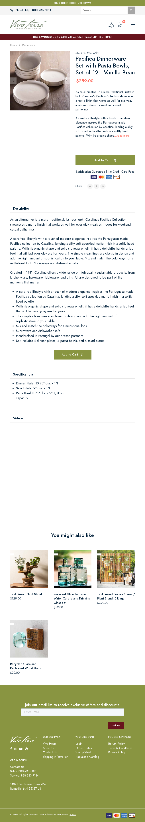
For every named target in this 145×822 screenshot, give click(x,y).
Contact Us (50, 752)
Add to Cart (105, 160)
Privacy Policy (116, 752)
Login (78, 744)
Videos (18, 418)
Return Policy (116, 744)
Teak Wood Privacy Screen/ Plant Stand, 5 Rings (116, 596)
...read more (122, 136)
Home (13, 45)
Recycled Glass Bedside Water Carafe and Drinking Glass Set (72, 598)
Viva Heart (49, 744)
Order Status (83, 748)
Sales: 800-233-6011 (23, 771)
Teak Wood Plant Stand (26, 594)
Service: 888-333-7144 (24, 776)
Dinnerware (28, 45)
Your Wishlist (83, 752)
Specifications (23, 374)
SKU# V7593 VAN (87, 53)
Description (21, 208)
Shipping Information (55, 757)
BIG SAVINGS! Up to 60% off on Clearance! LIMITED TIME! (72, 37)
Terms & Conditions (120, 748)
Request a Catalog (87, 757)
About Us (48, 748)
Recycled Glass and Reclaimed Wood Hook (25, 666)
